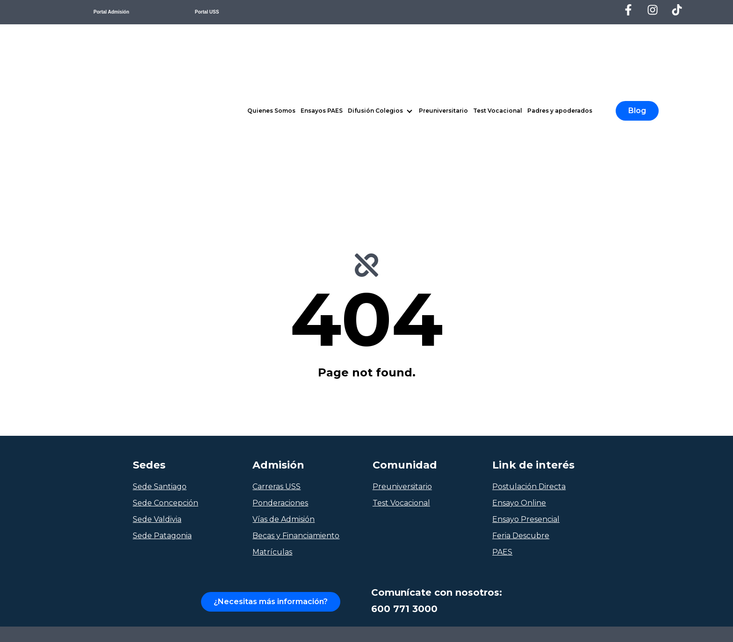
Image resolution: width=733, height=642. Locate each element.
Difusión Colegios (375, 40)
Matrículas (272, 411)
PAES (502, 411)
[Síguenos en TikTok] (677, 9)
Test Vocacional (497, 40)
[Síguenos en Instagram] (652, 9)
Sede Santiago (160, 346)
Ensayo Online (519, 362)
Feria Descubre (520, 395)
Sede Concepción (165, 362)
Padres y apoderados (559, 40)
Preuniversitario (443, 40)
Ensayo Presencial (526, 379)
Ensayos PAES (322, 40)
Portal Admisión (111, 11)
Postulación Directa (529, 346)
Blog (637, 40)
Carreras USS (276, 346)
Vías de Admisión (283, 379)
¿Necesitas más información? (271, 461)
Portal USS (207, 11)
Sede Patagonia (162, 395)
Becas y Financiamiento (295, 395)
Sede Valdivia (157, 379)
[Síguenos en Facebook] (628, 9)
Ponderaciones (280, 362)
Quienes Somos (271, 40)
